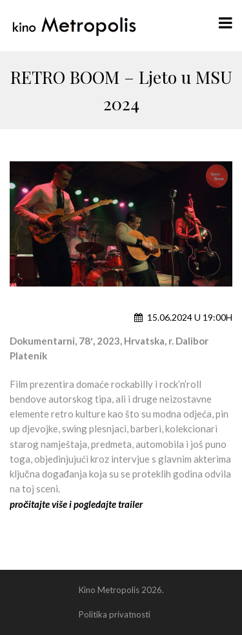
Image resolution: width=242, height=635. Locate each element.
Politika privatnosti (114, 614)
